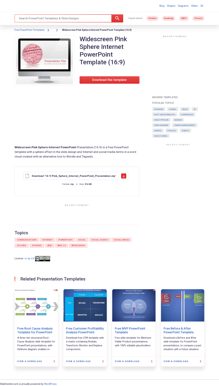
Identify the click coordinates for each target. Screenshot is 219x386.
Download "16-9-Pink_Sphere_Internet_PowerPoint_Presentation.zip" (75, 176)
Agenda (178, 120)
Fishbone (158, 109)
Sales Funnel (161, 136)
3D (201, 5)
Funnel (172, 109)
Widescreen (78, 245)
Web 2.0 (61, 245)
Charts (185, 131)
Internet (47, 240)
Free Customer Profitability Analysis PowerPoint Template (85, 332)
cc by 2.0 (29, 258)
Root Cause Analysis (164, 115)
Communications (27, 240)
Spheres (37, 245)
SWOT (184, 18)
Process (199, 18)
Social (82, 240)
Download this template (109, 80)
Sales (185, 109)
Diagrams (183, 5)
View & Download (29, 361)
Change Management (184, 125)
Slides (194, 5)
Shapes (171, 5)
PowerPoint (66, 240)
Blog (161, 5)
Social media (121, 240)
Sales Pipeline (161, 120)
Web (49, 245)
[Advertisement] (77, 116)
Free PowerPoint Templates (30, 30)
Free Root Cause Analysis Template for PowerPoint (35, 330)
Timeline (152, 18)
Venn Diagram (161, 125)
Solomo (21, 245)
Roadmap (168, 18)
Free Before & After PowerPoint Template (179, 330)
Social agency (100, 240)
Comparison (187, 115)
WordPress (50, 383)
